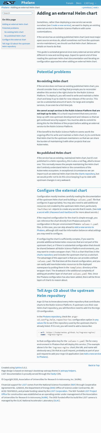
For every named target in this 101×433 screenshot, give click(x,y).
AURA (44, 397)
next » (96, 7)
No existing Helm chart (13, 32)
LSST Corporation (58, 391)
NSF (73, 384)
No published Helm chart (15, 35)
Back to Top (94, 365)
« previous (87, 7)
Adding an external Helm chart (15, 24)
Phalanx (5, 7)
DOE (53, 387)
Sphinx (18, 367)
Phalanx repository (52, 316)
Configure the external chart (14, 39)
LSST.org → (90, 3)
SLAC (56, 400)
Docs (78, 3)
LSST (24, 384)
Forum (69, 3)
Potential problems (10, 28)
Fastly (53, 373)
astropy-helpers (68, 370)
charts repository (87, 173)
